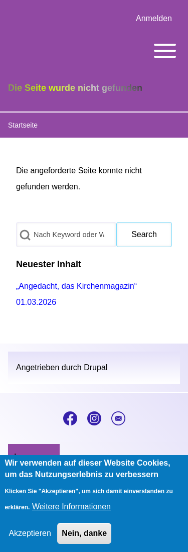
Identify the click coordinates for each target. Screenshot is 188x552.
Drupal (95, 367)
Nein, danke (84, 536)
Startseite (23, 125)
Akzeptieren (30, 536)
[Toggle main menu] (94, 51)
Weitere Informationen (71, 510)
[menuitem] (154, 18)
